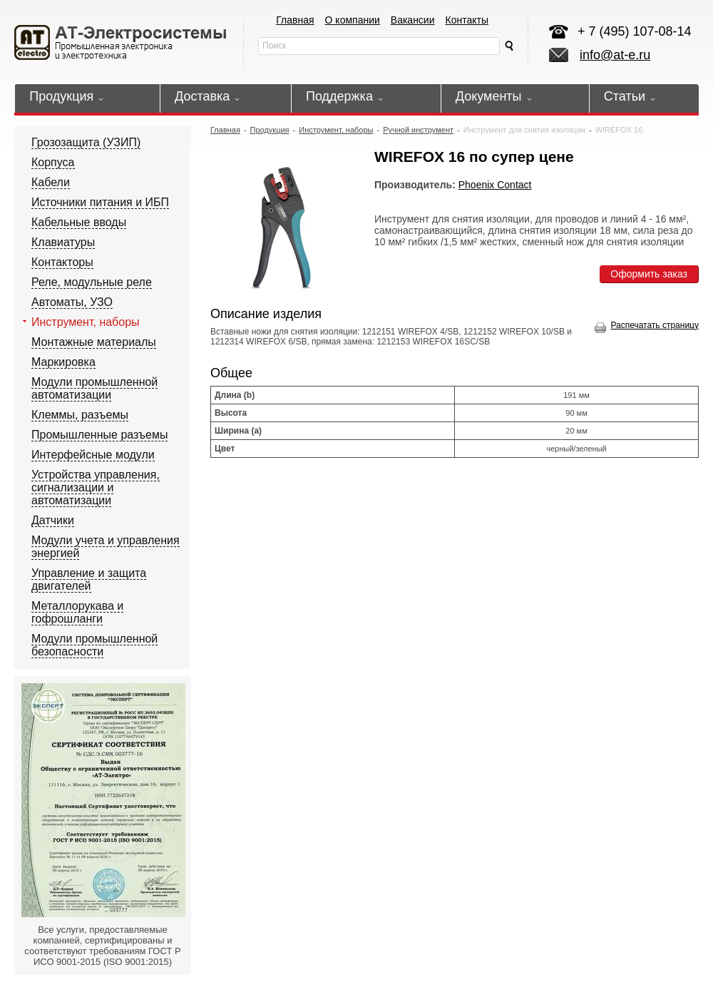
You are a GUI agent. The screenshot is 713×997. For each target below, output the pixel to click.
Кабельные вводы (78, 222)
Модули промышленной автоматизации (94, 388)
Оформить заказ (648, 274)
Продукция (269, 130)
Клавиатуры (63, 242)
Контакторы (62, 262)
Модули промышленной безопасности (94, 645)
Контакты (467, 20)
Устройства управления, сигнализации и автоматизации (95, 487)
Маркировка (63, 362)
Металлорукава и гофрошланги (77, 612)
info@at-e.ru (615, 55)
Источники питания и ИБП (100, 202)
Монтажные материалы (93, 342)
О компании (352, 20)
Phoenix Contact (495, 184)
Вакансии (413, 20)
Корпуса (53, 162)
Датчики (52, 520)
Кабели (50, 182)
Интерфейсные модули (93, 455)
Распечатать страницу (647, 325)
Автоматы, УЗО (72, 302)
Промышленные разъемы (99, 435)
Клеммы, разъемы (79, 415)
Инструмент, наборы (85, 322)
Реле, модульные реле (91, 282)
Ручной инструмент (418, 130)
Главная (295, 20)
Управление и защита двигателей (88, 579)
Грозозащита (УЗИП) (85, 142)
